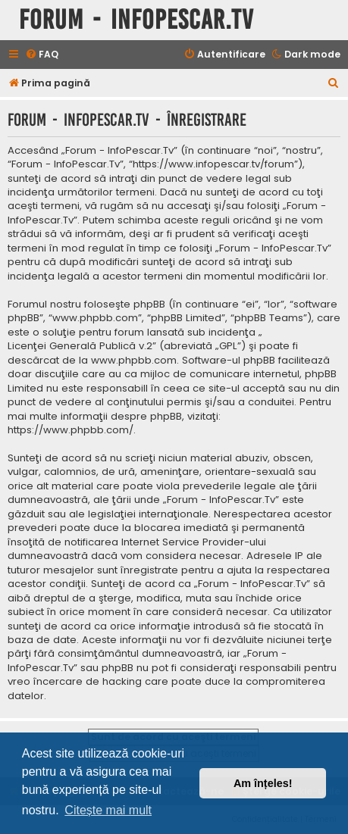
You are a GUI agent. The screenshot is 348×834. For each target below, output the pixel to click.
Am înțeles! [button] (263, 783)
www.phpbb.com (134, 360)
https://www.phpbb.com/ (70, 430)
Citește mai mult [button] (108, 810)
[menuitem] (41, 55)
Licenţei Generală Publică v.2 (80, 346)
